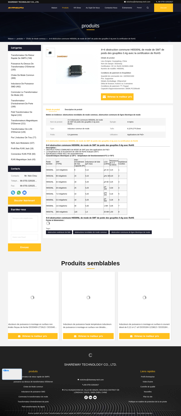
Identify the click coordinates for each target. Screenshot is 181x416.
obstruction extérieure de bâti (59, 232)
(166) (22, 104)
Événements (127, 8)
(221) (24, 122)
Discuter (163, 8)
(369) (22, 76)
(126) (21, 130)
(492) (22, 85)
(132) (21, 113)
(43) (24, 93)
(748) (22, 56)
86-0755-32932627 (164, 2)
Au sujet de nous (93, 8)
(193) (22, 67)
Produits (65, 8)
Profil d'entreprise (148, 377)
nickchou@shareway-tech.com (137, 2)
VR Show (77, 8)
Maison (54, 8)
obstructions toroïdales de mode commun (91, 232)
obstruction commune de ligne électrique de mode (130, 232)
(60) (23, 154)
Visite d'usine (148, 382)
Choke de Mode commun (36, 39)
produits (20, 39)
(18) (22, 148)
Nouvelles (148, 392)
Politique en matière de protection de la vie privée (148, 402)
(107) (22, 143)
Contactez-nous (111, 8)
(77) (23, 137)
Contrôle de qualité (147, 387)
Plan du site (147, 397)
